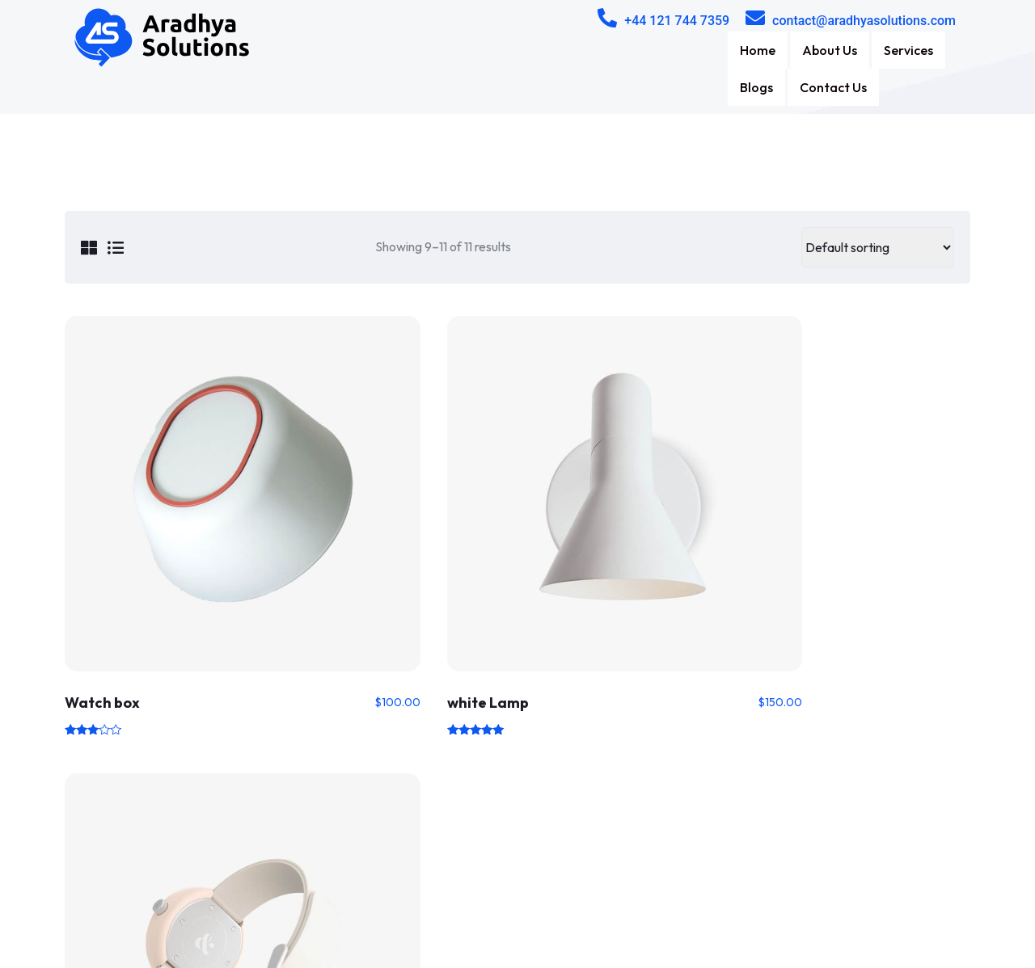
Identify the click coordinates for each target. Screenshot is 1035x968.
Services (775, 50)
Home (620, 50)
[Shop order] (877, 210)
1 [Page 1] (517, 654)
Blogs (845, 50)
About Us (694, 50)
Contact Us (923, 50)
